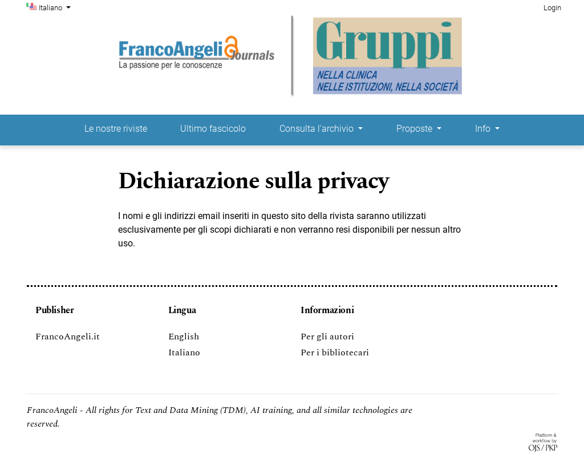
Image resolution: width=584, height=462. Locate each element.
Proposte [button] (415, 128)
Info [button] (484, 128)
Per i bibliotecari (335, 352)
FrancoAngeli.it (67, 336)
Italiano (56, 7)
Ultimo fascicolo (213, 128)
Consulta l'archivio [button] (317, 128)
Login (552, 7)
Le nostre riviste (115, 128)
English (183, 336)
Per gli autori (327, 336)
